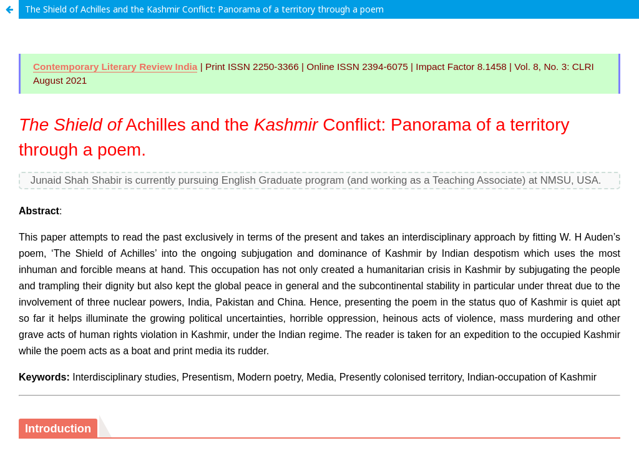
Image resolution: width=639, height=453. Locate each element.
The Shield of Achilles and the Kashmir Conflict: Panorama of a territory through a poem (204, 9)
